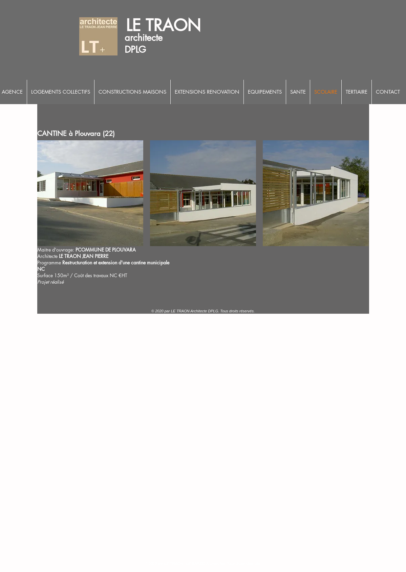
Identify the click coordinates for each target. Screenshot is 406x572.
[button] (90, 193)
